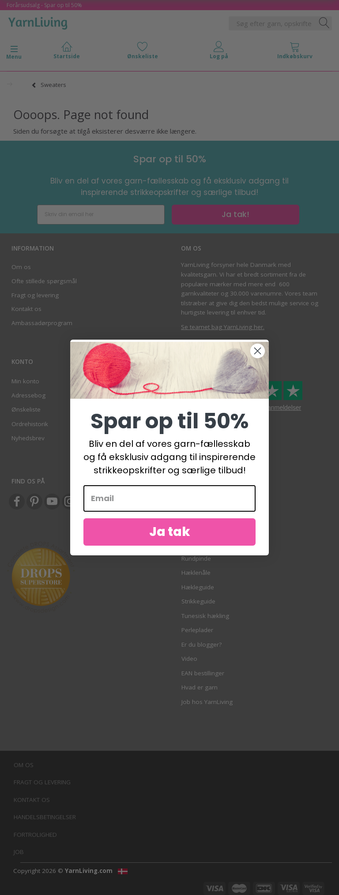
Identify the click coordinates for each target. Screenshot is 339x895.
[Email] (169, 498)
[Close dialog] (257, 351)
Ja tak (169, 531)
